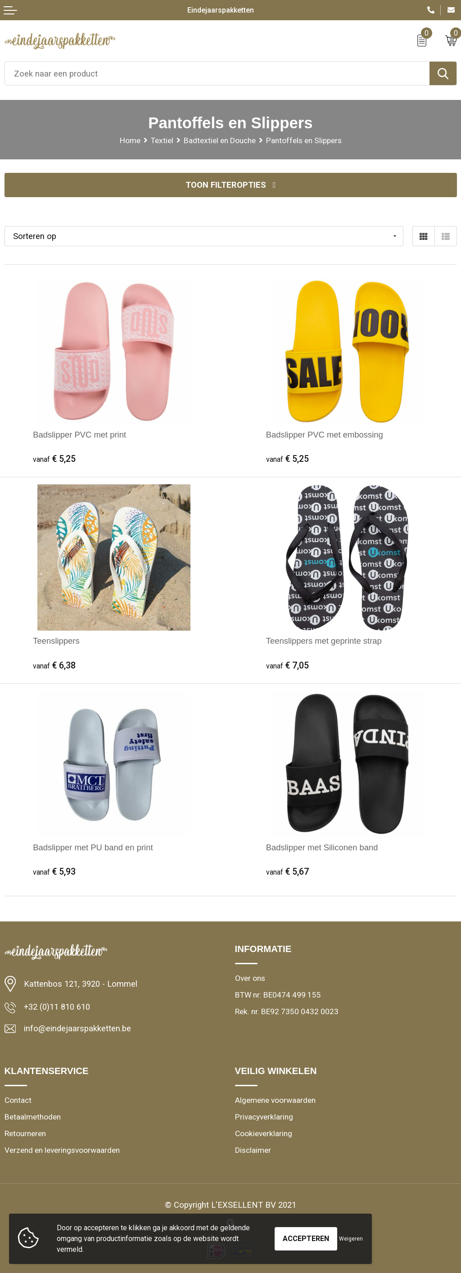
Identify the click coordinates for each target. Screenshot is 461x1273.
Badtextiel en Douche (220, 140)
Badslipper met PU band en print (93, 847)
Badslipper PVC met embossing (324, 434)
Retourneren (25, 1133)
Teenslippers (56, 641)
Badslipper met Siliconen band (322, 847)
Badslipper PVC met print (79, 434)
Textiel (162, 140)
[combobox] (217, 73)
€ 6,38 (54, 665)
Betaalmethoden (33, 1116)
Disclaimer (253, 1150)
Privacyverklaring (264, 1116)
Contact (18, 1100)
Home (130, 140)
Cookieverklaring (263, 1133)
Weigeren (351, 1239)
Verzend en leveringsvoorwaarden (62, 1150)
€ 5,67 (287, 872)
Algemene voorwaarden (275, 1100)
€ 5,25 (54, 459)
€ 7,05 (287, 665)
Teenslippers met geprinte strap (324, 641)
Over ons (250, 978)
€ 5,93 (54, 872)
